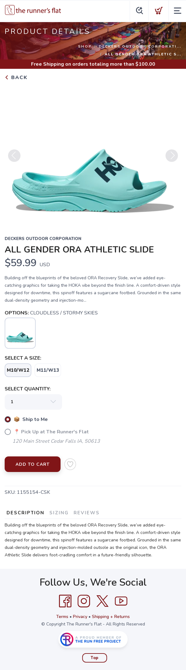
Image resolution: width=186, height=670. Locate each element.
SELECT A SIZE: (23, 358)
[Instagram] (84, 601)
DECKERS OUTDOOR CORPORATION (43, 239)
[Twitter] (102, 601)
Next (172, 158)
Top (94, 658)
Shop (85, 46)
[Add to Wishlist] (70, 464)
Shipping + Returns (111, 617)
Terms (62, 617)
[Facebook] (65, 601)
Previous (14, 158)
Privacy (80, 617)
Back (16, 77)
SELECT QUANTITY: (28, 388)
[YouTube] (121, 601)
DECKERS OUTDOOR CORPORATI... (140, 46)
